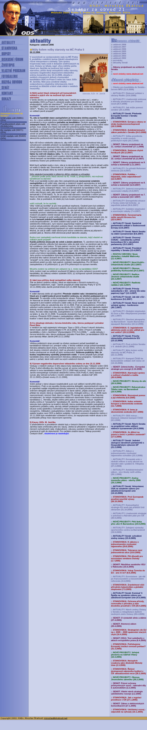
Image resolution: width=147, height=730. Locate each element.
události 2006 (119, 49)
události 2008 (119, 44)
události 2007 (119, 47)
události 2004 (119, 53)
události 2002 (119, 58)
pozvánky (117, 60)
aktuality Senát (120, 62)
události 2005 (119, 51)
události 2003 (119, 56)
